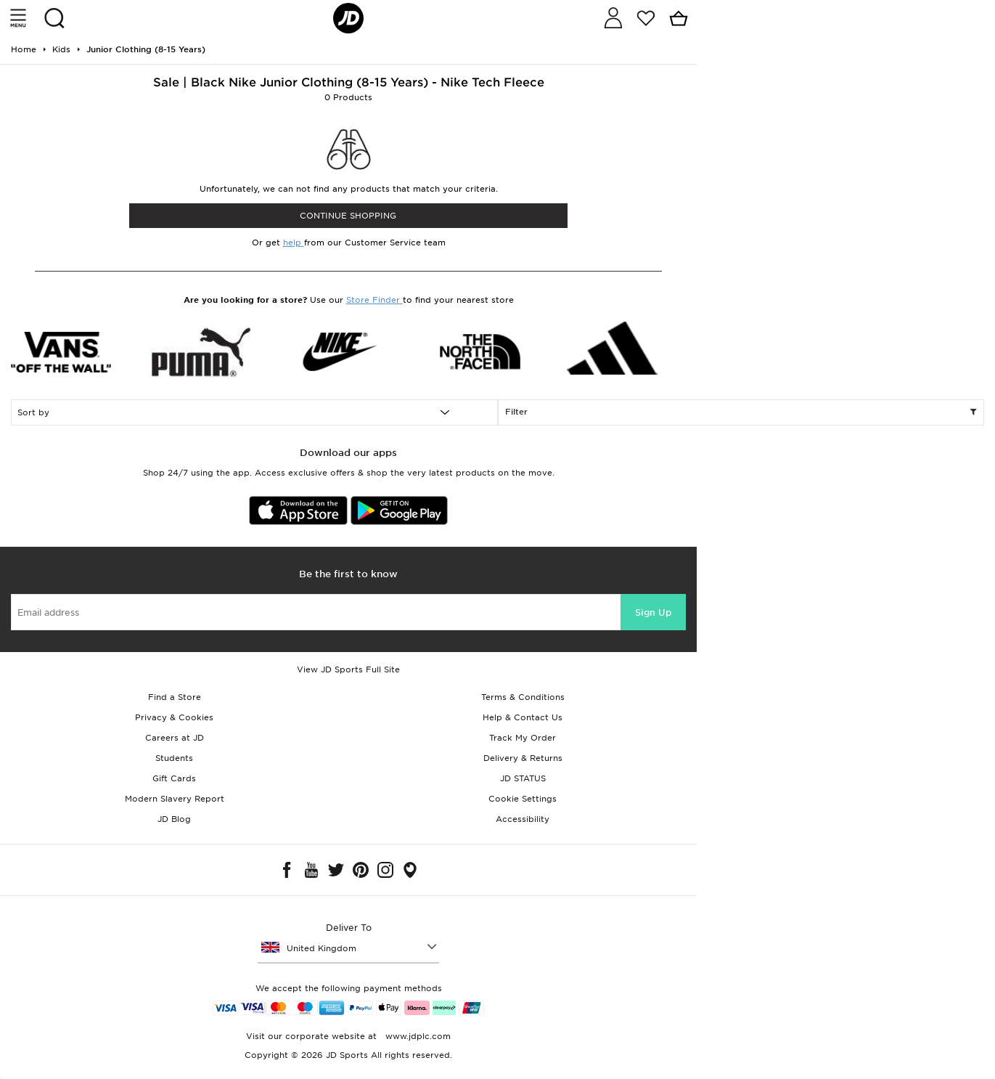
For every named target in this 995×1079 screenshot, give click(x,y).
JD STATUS (523, 778)
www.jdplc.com (416, 1036)
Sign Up (653, 612)
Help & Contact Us (522, 717)
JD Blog (174, 819)
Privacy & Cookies (174, 717)
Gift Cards (174, 778)
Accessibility (522, 819)
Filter (741, 412)
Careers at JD (174, 738)
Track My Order (522, 738)
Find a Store (174, 697)
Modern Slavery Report (174, 799)
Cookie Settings (522, 799)
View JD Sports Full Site (348, 669)
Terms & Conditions (523, 697)
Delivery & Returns (522, 758)
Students (174, 758)
